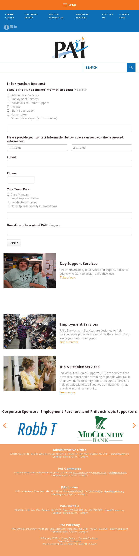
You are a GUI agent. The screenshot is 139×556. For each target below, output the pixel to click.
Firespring (75, 541)
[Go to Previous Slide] (5, 425)
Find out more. (69, 342)
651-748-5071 (96, 510)
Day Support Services (23, 95)
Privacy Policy (68, 538)
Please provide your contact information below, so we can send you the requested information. (65, 139)
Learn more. (68, 392)
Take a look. (68, 277)
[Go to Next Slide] (134, 425)
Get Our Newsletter (56, 16)
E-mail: (11, 157)
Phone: (11, 173)
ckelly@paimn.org (118, 472)
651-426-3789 (100, 529)
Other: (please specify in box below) (32, 118)
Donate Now (124, 16)
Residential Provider (22, 202)
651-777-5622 (76, 491)
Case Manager (18, 194)
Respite (14, 107)
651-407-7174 (81, 454)
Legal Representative (23, 198)
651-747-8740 (80, 472)
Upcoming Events (31, 16)
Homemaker (17, 114)
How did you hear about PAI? (27, 225)
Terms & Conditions (88, 538)
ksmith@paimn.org (114, 491)
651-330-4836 (95, 491)
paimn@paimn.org (120, 454)
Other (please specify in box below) (32, 206)
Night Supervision (21, 110)
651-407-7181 (101, 454)
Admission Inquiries (81, 16)
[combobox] (105, 67)
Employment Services (23, 99)
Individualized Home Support (28, 103)
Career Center (9, 16)
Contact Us (107, 16)
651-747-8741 (99, 472)
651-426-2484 (81, 529)
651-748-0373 (76, 510)
